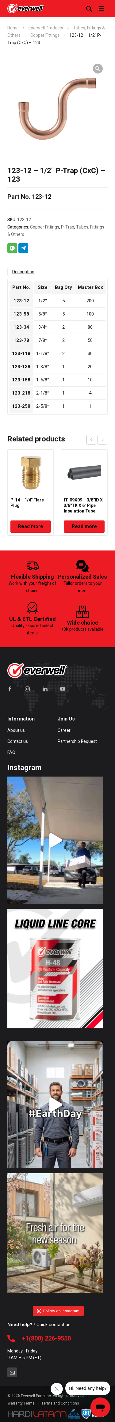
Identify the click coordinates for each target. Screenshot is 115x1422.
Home (13, 28)
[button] (98, 69)
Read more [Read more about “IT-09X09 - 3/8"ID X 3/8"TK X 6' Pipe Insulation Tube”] (84, 526)
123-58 (21, 314)
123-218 (21, 393)
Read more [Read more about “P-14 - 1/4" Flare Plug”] (30, 526)
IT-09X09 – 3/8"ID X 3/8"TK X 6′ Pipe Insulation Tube (83, 505)
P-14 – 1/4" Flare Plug (27, 503)
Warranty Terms (21, 1403)
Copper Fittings (44, 35)
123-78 (21, 340)
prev (91, 439)
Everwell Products (46, 28)
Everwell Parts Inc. (36, 1396)
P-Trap (67, 227)
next (102, 439)
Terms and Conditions (60, 1403)
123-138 (21, 366)
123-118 (21, 353)
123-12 (21, 300)
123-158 (21, 379)
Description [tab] (23, 272)
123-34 (21, 327)
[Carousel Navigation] (96, 439)
